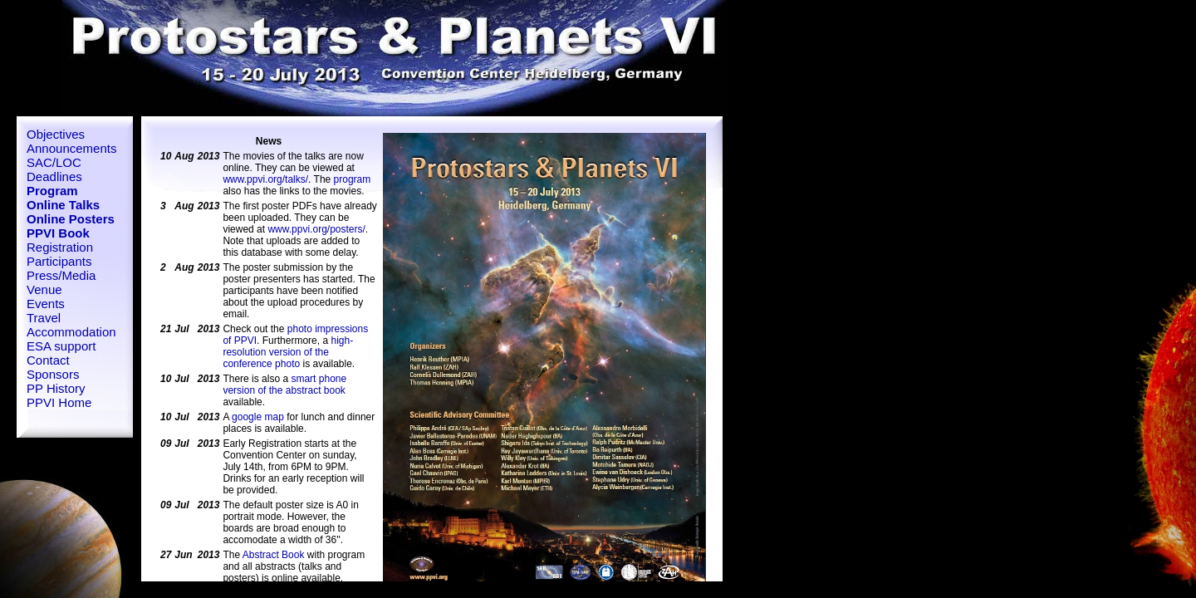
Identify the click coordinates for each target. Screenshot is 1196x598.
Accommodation (71, 332)
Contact (48, 360)
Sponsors (53, 374)
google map (258, 417)
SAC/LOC (54, 162)
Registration (60, 247)
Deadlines (54, 176)
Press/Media (61, 275)
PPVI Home (59, 402)
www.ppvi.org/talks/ (265, 179)
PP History (56, 388)
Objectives (56, 134)
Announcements (71, 148)
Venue (44, 289)
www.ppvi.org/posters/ (316, 229)
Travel (44, 318)
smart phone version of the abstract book (284, 384)
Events (46, 304)
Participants (59, 261)
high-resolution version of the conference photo (288, 352)
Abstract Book (274, 555)
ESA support (61, 346)
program (352, 179)
